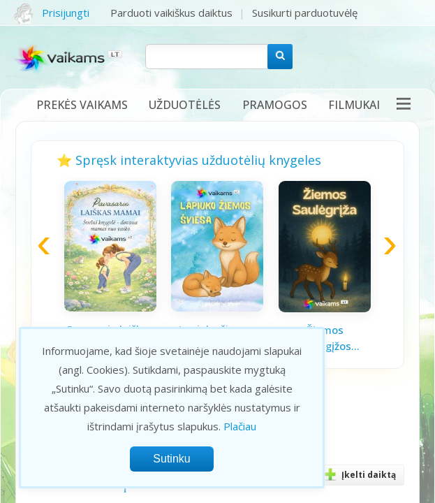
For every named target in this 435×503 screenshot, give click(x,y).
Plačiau (239, 426)
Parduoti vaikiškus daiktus (171, 13)
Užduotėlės (185, 104)
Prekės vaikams (82, 104)
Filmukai (354, 104)
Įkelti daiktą (357, 475)
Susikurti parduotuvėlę (304, 13)
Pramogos (274, 104)
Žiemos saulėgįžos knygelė (324, 338)
